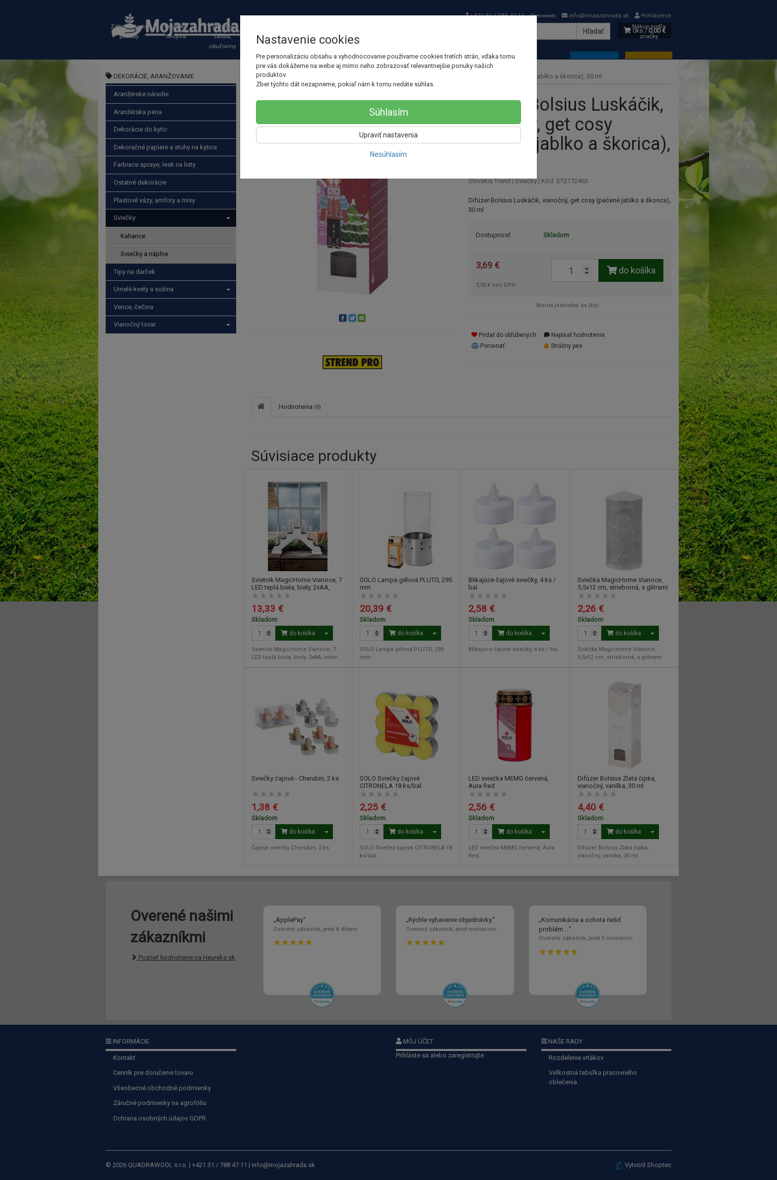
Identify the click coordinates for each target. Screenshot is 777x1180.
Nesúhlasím (388, 154)
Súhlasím (388, 112)
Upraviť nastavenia (388, 135)
